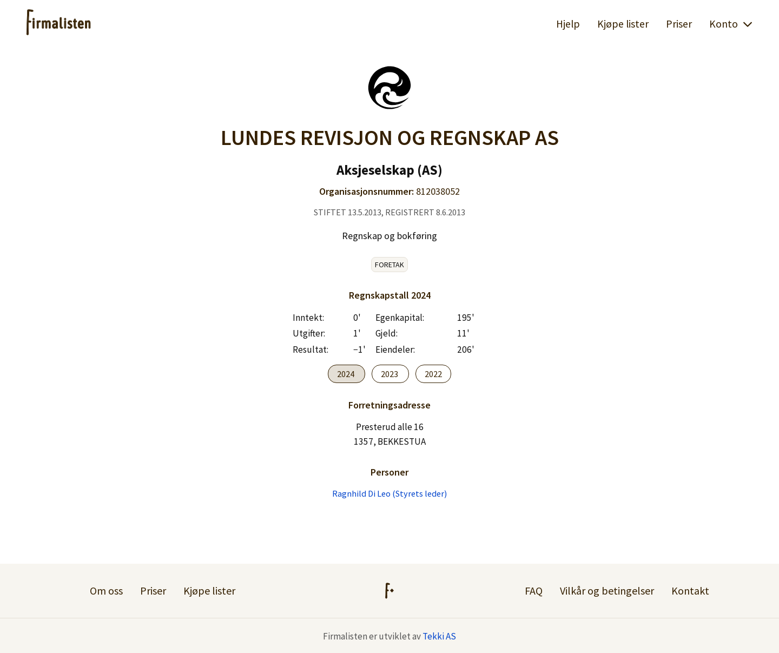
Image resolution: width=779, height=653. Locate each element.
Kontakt (690, 590)
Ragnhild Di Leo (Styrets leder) (389, 493)
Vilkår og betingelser (607, 590)
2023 (390, 373)
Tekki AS (439, 636)
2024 (346, 373)
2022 (433, 373)
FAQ (534, 590)
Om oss (106, 590)
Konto (731, 23)
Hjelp (568, 23)
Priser (679, 23)
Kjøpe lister (623, 23)
